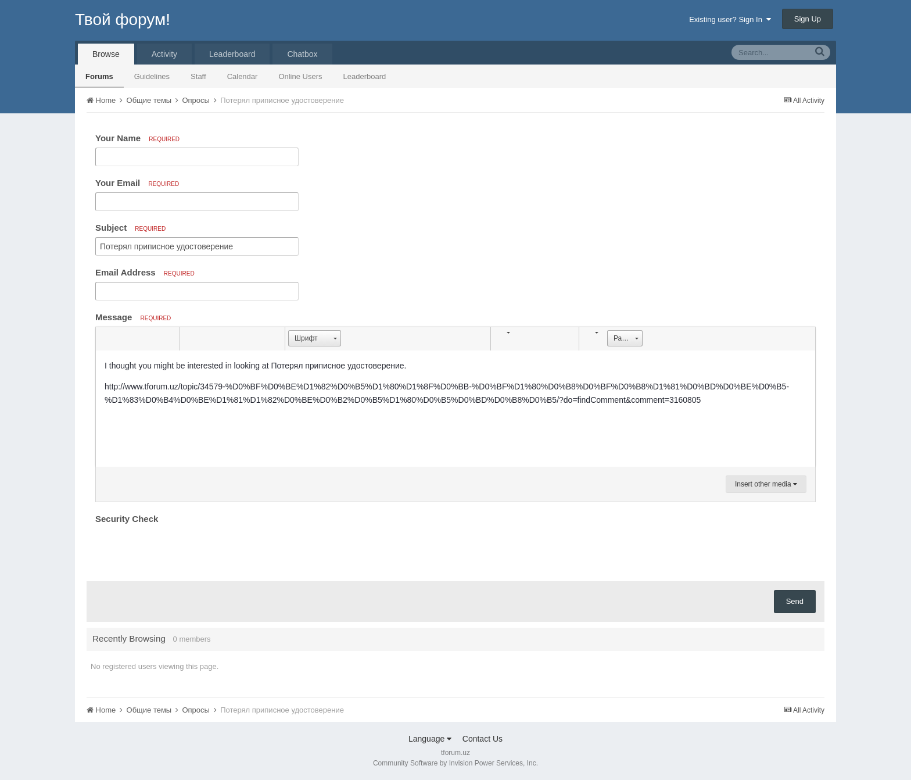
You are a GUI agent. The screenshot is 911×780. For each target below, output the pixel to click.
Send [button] (795, 601)
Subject (130, 227)
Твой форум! (122, 19)
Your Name (137, 138)
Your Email (137, 183)
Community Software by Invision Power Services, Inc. (455, 763)
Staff (198, 76)
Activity (164, 54)
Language (429, 738)
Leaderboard (364, 76)
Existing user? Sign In (730, 19)
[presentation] (183, 550)
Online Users (300, 76)
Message (133, 317)
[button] (106, 338)
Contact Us (482, 738)
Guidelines (152, 76)
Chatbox (302, 54)
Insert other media (766, 484)
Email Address (145, 272)
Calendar (242, 76)
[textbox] (455, 408)
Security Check (126, 519)
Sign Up (807, 19)
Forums (99, 76)
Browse (106, 54)
